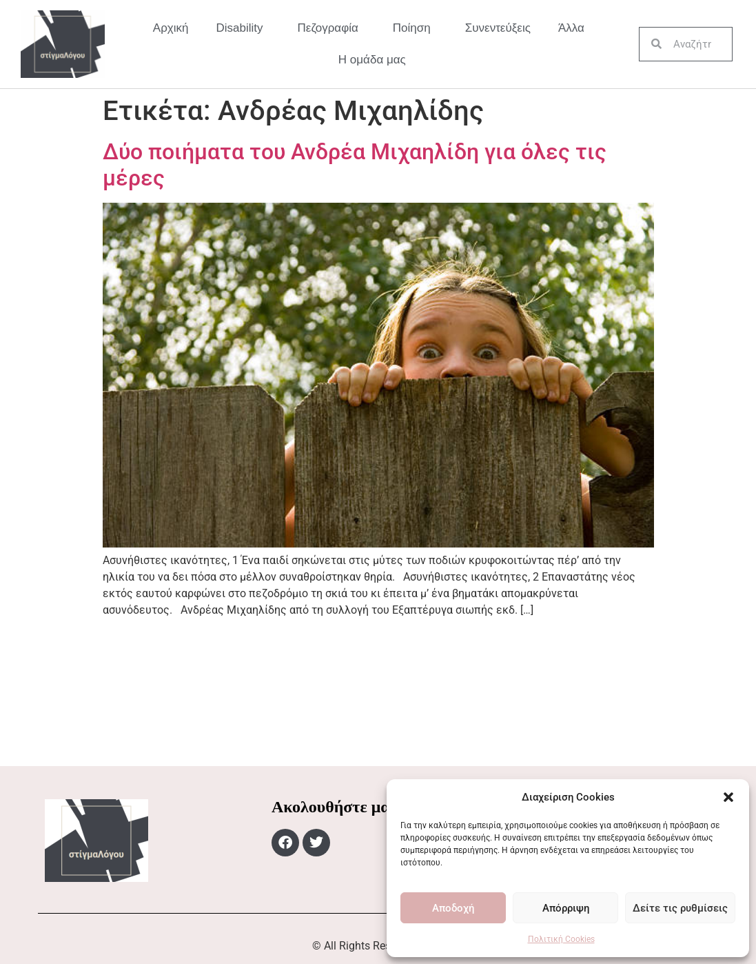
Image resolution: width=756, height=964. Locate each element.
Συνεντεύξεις (498, 27)
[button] (728, 797)
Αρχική (171, 27)
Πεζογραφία (331, 28)
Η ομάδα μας (372, 59)
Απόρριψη (565, 908)
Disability (243, 28)
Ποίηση (415, 28)
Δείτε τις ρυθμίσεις (680, 908)
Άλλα (574, 28)
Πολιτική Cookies (561, 939)
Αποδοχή (453, 908)
